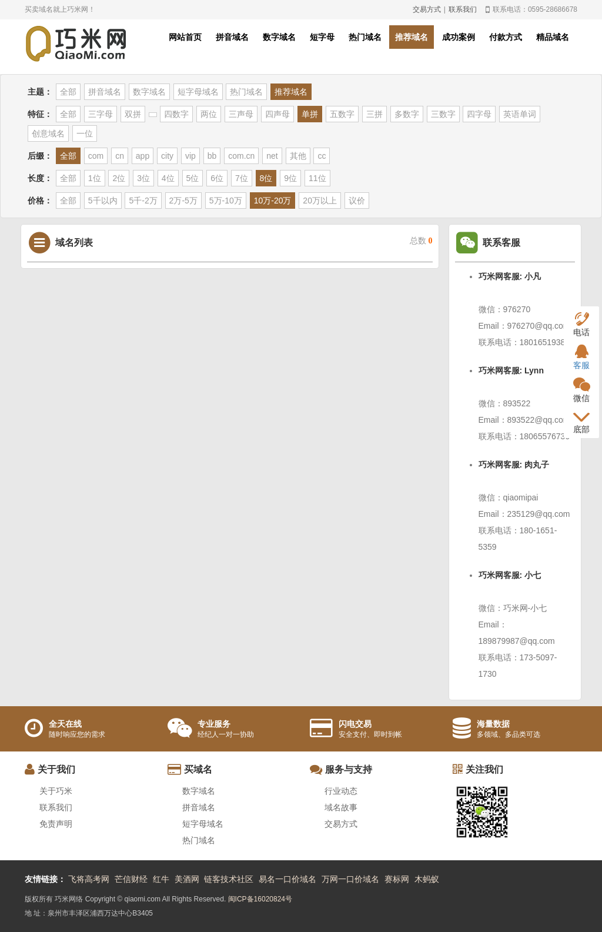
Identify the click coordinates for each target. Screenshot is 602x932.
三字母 (100, 114)
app (142, 156)
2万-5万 (183, 200)
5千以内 (103, 200)
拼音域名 (232, 37)
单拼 (310, 114)
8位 (266, 178)
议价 (357, 200)
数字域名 (279, 37)
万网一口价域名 (350, 879)
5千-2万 (143, 200)
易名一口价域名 (287, 879)
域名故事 (341, 807)
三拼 (374, 114)
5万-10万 (225, 200)
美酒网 (187, 879)
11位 (317, 178)
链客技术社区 (228, 879)
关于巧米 (55, 791)
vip (190, 156)
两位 (208, 114)
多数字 (406, 114)
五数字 (342, 114)
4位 (168, 178)
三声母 (241, 114)
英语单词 (519, 114)
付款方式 (505, 37)
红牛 (161, 879)
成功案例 (458, 37)
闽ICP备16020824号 (260, 899)
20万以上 (320, 200)
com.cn (241, 156)
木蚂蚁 (426, 879)
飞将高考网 (88, 879)
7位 (241, 178)
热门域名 (365, 37)
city (167, 156)
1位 (94, 178)
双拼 (133, 114)
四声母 (277, 114)
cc (321, 156)
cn (119, 156)
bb (212, 156)
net (271, 156)
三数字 (443, 114)
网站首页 (185, 37)
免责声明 (55, 824)
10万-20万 (273, 200)
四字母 (479, 114)
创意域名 (48, 133)
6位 (216, 178)
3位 (143, 178)
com (95, 156)
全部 (68, 91)
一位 (84, 133)
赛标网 (396, 879)
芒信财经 (131, 879)
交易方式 (427, 9)
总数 (421, 240)
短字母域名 (198, 91)
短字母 (322, 37)
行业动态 (341, 791)
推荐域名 (411, 37)
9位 (290, 178)
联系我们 (463, 9)
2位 (118, 178)
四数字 (176, 114)
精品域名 (552, 37)
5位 (192, 178)
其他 (298, 156)
